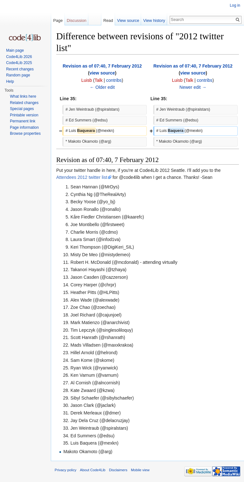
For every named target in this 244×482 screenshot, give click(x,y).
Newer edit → (193, 87)
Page (58, 20)
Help (10, 81)
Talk (99, 80)
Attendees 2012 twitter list (81, 177)
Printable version (24, 115)
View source (128, 20)
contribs (114, 80)
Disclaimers (118, 470)
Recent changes (20, 69)
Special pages (22, 109)
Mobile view (140, 470)
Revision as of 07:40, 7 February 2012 (102, 65)
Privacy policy (65, 470)
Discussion (76, 20)
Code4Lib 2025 (19, 63)
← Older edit (102, 87)
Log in (235, 5)
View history (154, 20)
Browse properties (25, 133)
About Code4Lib (92, 470)
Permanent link (22, 121)
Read (108, 20)
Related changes (24, 103)
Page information (24, 127)
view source (102, 72)
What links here (23, 96)
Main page (15, 50)
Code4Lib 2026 (19, 57)
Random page (18, 75)
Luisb (86, 80)
